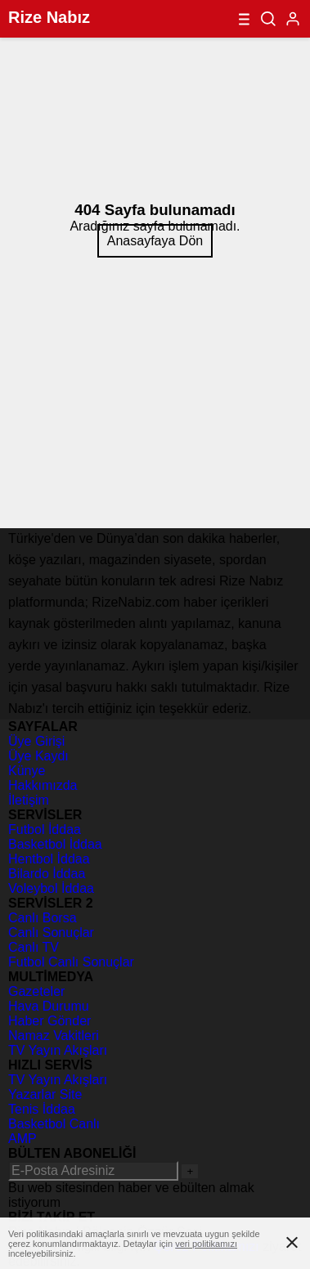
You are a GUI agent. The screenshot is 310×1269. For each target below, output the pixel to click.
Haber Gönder (49, 1021)
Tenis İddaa (41, 1109)
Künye (26, 771)
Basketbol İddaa (55, 844)
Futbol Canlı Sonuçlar (71, 962)
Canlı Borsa (42, 918)
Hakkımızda (42, 785)
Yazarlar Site (45, 1094)
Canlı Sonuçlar (51, 932)
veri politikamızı (206, 1244)
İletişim (28, 800)
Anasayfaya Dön (155, 241)
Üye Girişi (36, 741)
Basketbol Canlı (54, 1124)
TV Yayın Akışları (57, 1050)
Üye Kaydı (38, 756)
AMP (22, 1139)
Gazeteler (36, 991)
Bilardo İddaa (46, 874)
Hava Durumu (48, 1006)
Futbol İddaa (44, 829)
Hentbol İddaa (49, 859)
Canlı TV (33, 947)
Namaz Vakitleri (53, 1036)
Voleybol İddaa (51, 888)
